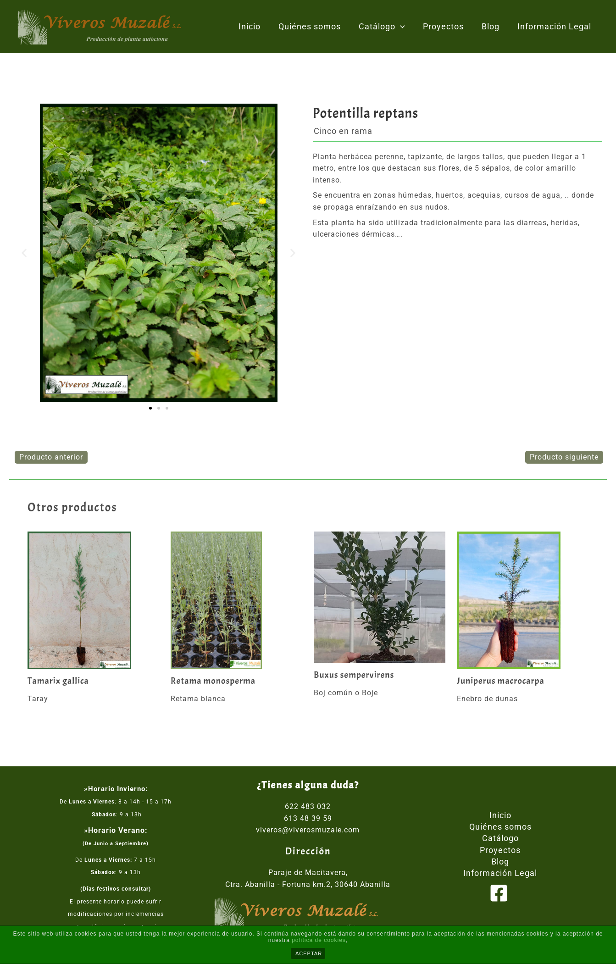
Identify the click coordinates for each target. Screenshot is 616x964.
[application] (405, 26)
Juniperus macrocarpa (501, 681)
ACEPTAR (308, 953)
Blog (492, 26)
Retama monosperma (214, 681)
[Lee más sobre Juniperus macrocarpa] (522, 601)
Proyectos (446, 26)
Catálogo (386, 26)
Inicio (257, 26)
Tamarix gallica (59, 681)
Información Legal (555, 26)
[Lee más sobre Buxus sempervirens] (379, 598)
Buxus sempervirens (354, 675)
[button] (24, 253)
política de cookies (319, 940)
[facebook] (500, 893)
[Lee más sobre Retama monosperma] (236, 601)
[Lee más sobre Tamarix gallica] (93, 601)
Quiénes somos (315, 26)
